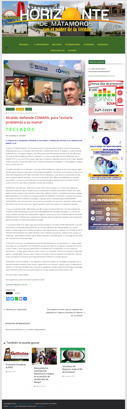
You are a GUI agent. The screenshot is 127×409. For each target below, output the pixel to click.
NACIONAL (57, 44)
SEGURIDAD (102, 44)
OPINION (28, 109)
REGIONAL (23, 44)
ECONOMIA (89, 44)
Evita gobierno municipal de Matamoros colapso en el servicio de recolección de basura (44, 375)
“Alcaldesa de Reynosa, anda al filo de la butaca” (72, 369)
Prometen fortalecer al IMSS (16, 366)
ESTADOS (72, 50)
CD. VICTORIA (10, 109)
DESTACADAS (20, 109)
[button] (29, 45)
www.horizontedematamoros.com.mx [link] (101, 76)
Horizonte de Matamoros (29, 113)
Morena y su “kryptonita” (15, 309)
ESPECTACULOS (58, 50)
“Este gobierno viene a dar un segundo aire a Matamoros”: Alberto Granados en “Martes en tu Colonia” (65, 312)
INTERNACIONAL (72, 44)
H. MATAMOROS (41, 44)
